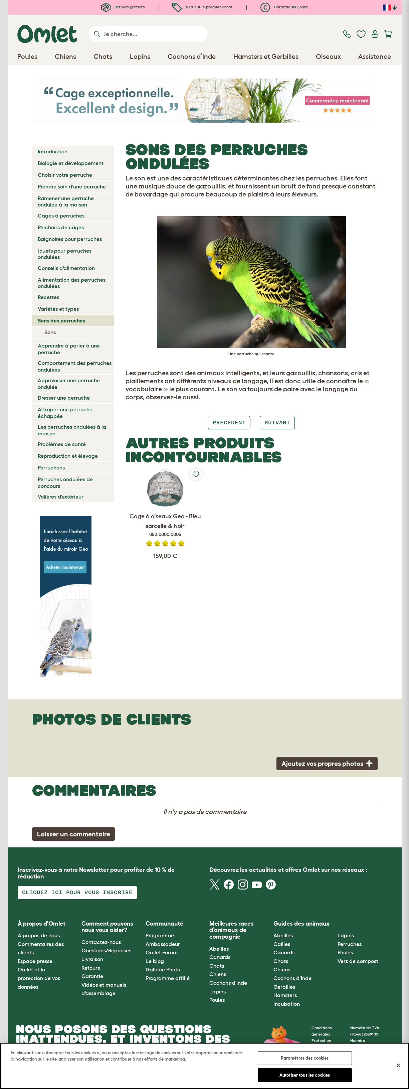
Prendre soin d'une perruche (72, 186)
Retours (90, 968)
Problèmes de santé (62, 444)
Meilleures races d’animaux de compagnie (231, 930)
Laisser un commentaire (73, 834)
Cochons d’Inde (292, 978)
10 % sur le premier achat (202, 7)
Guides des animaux (301, 923)
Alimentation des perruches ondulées (72, 283)
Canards (219, 957)
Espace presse (35, 961)
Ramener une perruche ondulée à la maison (66, 201)
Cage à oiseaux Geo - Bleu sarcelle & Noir (165, 525)
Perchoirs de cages (61, 227)
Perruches (350, 944)
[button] (332, 923)
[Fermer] (398, 1065)
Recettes (48, 297)
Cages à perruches (61, 216)
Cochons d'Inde (228, 983)
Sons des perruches (61, 320)
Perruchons (51, 467)
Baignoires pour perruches (70, 239)
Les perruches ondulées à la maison (72, 430)
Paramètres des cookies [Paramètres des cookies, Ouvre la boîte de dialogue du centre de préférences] (305, 1058)
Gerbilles (284, 987)
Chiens (217, 974)
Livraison (92, 959)
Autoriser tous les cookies (304, 1075)
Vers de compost (358, 961)
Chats (216, 966)
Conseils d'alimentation (66, 268)
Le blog (155, 961)
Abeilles (219, 949)
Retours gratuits (123, 7)
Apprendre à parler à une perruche (69, 349)
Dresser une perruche (64, 398)
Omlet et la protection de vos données (39, 977)
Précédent (229, 422)
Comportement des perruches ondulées (75, 366)
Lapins (217, 991)
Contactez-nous (101, 942)
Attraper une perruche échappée (65, 412)
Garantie (92, 976)
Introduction (52, 151)
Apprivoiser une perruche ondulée (69, 383)
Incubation (286, 1004)
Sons (50, 332)
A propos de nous (39, 935)
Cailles (281, 944)
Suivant (277, 422)
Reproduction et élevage (68, 456)
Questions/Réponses (106, 950)
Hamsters (285, 995)
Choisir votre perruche (65, 175)
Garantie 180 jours (284, 7)
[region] (204, 1066)
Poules (217, 1000)
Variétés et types (58, 309)
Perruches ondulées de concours (65, 482)
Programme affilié (168, 978)
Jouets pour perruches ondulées (64, 254)
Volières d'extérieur (60, 497)
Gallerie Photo (163, 969)
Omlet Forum (162, 952)
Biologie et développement (71, 163)
